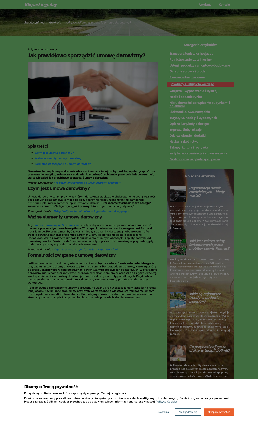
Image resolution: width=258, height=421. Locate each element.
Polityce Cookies (167, 401)
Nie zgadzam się (188, 412)
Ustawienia (163, 412)
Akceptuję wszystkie (219, 412)
